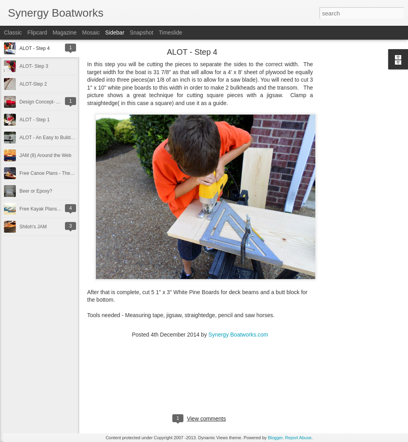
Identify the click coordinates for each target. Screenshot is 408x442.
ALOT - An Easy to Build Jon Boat (55, 137)
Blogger (275, 437)
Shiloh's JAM (33, 227)
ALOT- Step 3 (33, 66)
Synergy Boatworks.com (238, 334)
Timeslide (170, 32)
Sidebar (114, 32)
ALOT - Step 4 (34, 48)
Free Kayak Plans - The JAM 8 (51, 209)
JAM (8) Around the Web (45, 155)
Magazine (65, 32)
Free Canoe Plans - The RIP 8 (51, 173)
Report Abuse (298, 437)
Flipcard (37, 32)
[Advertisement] (356, 176)
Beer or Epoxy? (35, 191)
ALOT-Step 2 (33, 84)
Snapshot (141, 32)
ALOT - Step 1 (34, 119)
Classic (13, 32)
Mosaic (90, 32)
